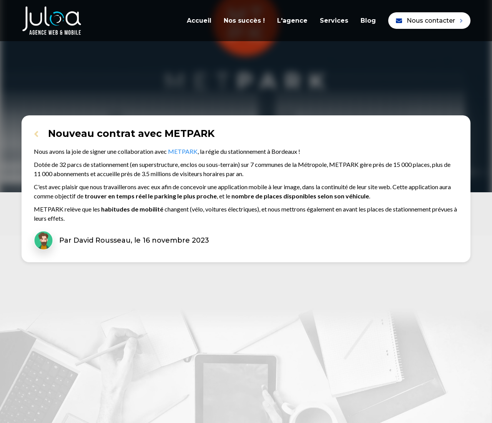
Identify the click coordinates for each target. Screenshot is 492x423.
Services (334, 20)
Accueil (199, 20)
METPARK (183, 151)
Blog (368, 20)
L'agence (292, 20)
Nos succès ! (244, 20)
